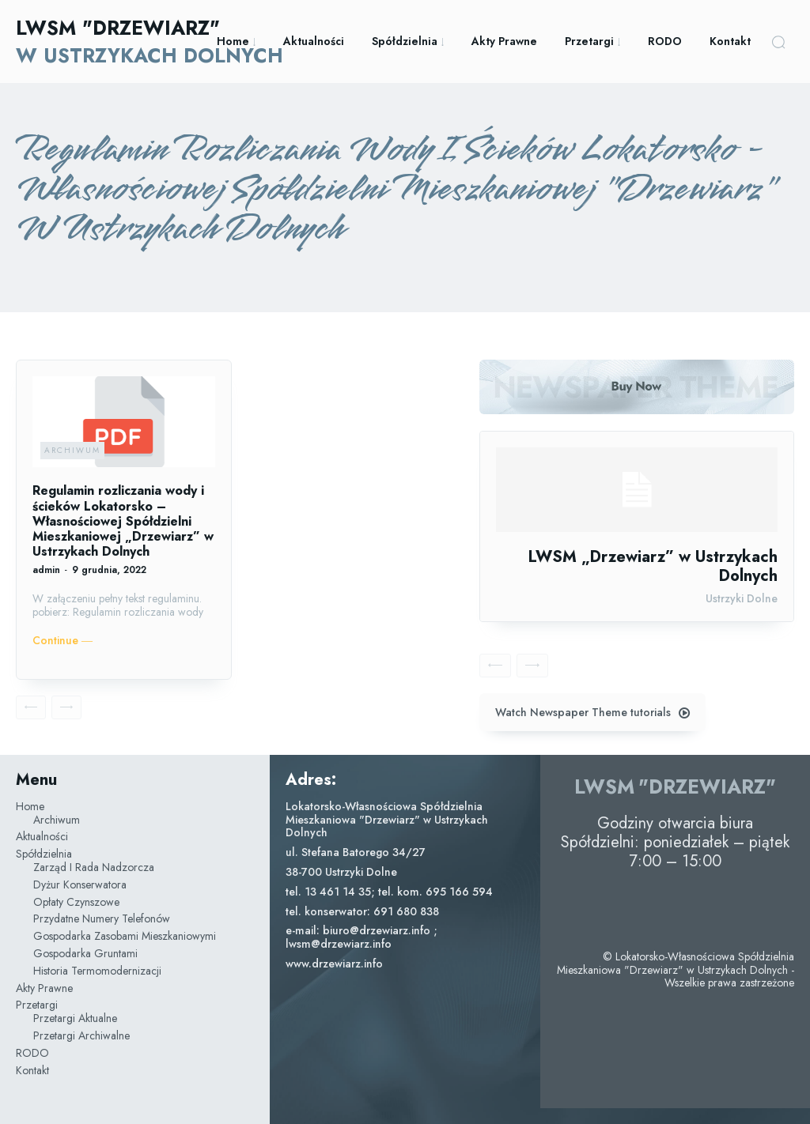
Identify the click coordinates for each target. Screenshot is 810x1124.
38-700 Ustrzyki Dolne (341, 872)
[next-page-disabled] (66, 707)
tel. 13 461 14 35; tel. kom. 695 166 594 (389, 892)
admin (46, 570)
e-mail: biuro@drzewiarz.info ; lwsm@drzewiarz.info (361, 937)
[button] (778, 42)
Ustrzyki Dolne (742, 598)
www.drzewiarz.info (334, 963)
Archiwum (72, 450)
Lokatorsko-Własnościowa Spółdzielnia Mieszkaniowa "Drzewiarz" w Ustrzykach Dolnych (387, 819)
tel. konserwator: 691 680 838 (362, 911)
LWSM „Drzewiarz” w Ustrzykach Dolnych (653, 566)
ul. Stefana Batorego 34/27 (356, 852)
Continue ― (62, 640)
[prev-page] (31, 707)
